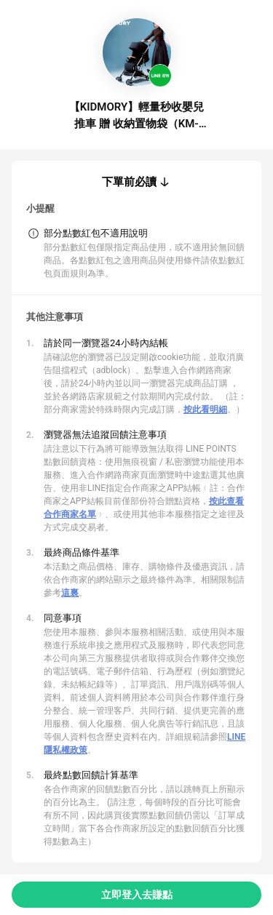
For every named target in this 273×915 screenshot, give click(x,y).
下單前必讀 (129, 181)
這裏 (70, 593)
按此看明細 (205, 409)
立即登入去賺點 (137, 894)
